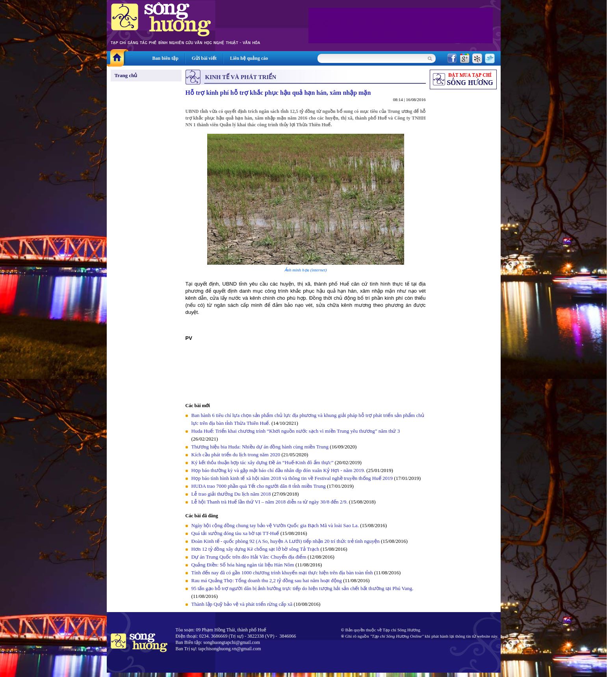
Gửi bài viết (204, 58)
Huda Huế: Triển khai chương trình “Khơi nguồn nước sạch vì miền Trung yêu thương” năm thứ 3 (295, 431)
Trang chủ (126, 75)
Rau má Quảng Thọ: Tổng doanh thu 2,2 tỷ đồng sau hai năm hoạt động (266, 580)
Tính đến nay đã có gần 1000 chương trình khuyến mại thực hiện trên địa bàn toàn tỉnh (282, 573)
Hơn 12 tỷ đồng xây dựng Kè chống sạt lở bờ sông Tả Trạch (255, 549)
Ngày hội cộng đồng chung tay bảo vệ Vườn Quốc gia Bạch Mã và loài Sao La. (275, 525)
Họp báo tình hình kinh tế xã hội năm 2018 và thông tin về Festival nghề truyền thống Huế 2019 (292, 478)
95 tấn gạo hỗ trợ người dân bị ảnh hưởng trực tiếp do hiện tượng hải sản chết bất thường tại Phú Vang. (302, 588)
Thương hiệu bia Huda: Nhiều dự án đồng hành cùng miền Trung (260, 447)
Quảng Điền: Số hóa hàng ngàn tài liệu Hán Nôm (242, 565)
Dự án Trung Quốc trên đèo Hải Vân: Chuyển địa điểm (248, 557)
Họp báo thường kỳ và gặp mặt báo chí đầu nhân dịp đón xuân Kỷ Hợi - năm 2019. (279, 470)
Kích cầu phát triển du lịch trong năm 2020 (236, 454)
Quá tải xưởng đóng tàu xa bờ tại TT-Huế (235, 533)
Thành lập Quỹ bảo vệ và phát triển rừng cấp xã (242, 604)
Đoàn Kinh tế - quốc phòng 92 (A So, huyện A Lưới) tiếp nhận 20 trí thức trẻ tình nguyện (285, 541)
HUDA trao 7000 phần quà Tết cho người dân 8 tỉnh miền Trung (258, 486)
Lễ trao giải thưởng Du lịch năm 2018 (231, 494)
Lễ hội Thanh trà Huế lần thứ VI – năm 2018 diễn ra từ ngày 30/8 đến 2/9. (270, 502)
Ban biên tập (165, 58)
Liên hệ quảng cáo (249, 58)
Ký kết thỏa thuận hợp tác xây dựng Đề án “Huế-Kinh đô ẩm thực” (262, 462)
